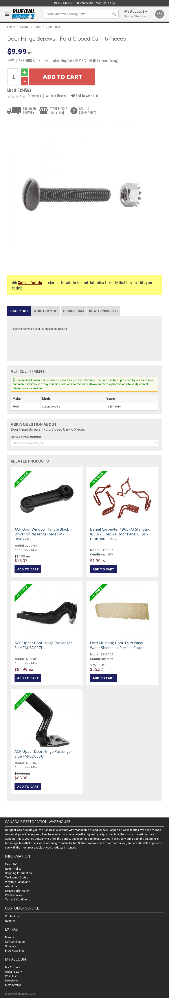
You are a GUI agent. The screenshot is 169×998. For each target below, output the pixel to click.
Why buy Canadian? (17, 882)
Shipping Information (18, 873)
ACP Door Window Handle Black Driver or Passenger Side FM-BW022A (42, 534)
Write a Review (56, 95)
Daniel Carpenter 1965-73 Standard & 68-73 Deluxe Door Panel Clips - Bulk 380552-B (120, 534)
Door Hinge (53, 26)
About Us (11, 886)
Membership (13, 985)
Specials (10, 946)
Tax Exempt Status (16, 877)
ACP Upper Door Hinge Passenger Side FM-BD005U (43, 754)
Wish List (11, 976)
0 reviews (34, 95)
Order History (13, 971)
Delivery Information (17, 890)
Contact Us (85, 3)
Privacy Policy (13, 895)
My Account (12, 967)
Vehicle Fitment (45, 311)
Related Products (103, 311)
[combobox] (84, 443)
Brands (9, 937)
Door (38, 26)
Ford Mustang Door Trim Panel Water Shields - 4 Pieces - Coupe (117, 645)
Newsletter (12, 980)
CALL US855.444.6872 (87, 110)
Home (11, 26)
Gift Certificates (15, 941)
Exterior (24, 26)
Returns (10, 920)
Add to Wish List (84, 95)
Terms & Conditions (17, 899)
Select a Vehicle (30, 282)
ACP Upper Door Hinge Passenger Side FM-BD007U (43, 645)
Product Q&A (73, 311)
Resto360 (11, 864)
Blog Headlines (14, 950)
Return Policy (13, 868)
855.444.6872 (64, 3)
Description (19, 311)
